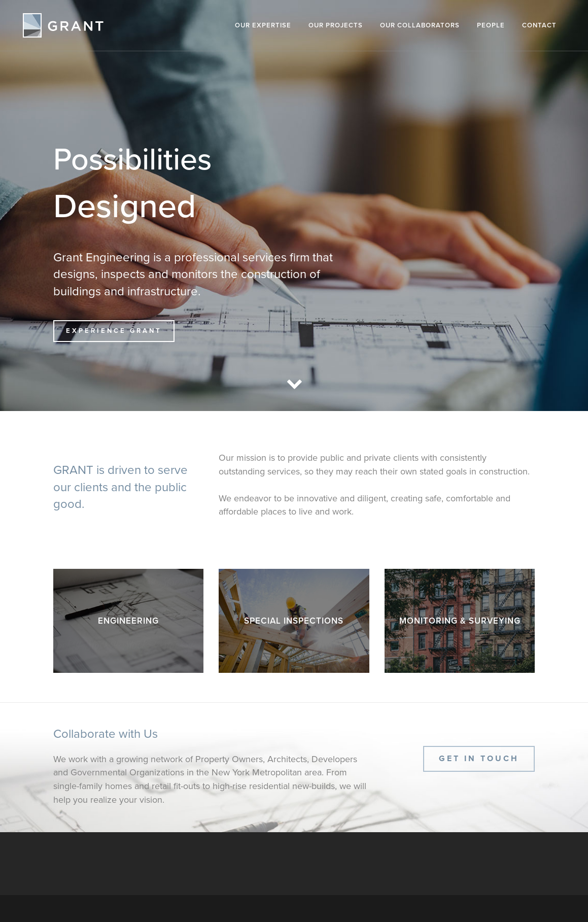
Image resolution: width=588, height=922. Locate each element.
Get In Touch (479, 759)
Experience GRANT (114, 331)
